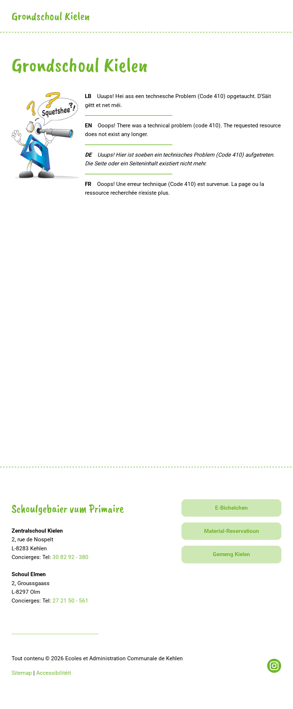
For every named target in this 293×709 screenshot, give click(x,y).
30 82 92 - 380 (70, 557)
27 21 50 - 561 (70, 600)
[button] (276, 15)
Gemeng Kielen (231, 554)
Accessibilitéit (53, 673)
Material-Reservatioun (231, 531)
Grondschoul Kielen (51, 16)
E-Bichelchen (231, 507)
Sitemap (22, 673)
